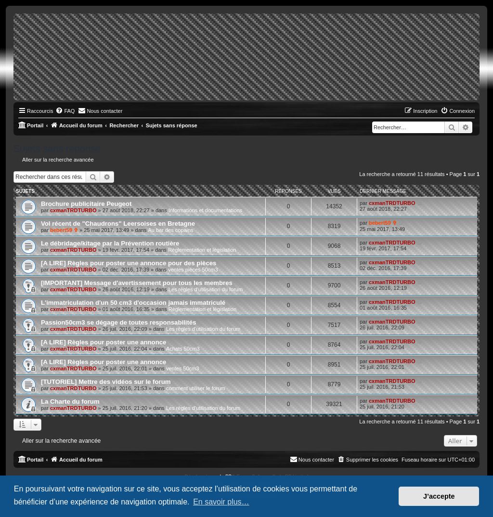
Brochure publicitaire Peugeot (86, 203)
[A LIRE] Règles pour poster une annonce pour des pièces (128, 263)
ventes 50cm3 (182, 368)
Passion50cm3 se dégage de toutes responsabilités (118, 322)
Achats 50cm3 (183, 349)
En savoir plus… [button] (221, 502)
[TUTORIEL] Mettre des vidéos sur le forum (105, 381)
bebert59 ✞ (64, 230)
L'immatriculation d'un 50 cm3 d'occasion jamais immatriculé (133, 302)
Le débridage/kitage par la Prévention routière (110, 243)
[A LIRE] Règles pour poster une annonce (103, 342)
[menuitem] (65, 111)
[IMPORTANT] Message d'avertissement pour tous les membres (137, 282)
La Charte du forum (70, 401)
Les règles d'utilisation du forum (206, 289)
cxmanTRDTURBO (73, 210)
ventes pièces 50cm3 (193, 269)
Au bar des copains (170, 230)
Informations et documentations (205, 210)
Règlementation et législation (202, 250)
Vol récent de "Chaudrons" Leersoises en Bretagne (118, 223)
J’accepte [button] (439, 496)
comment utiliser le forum (195, 388)
